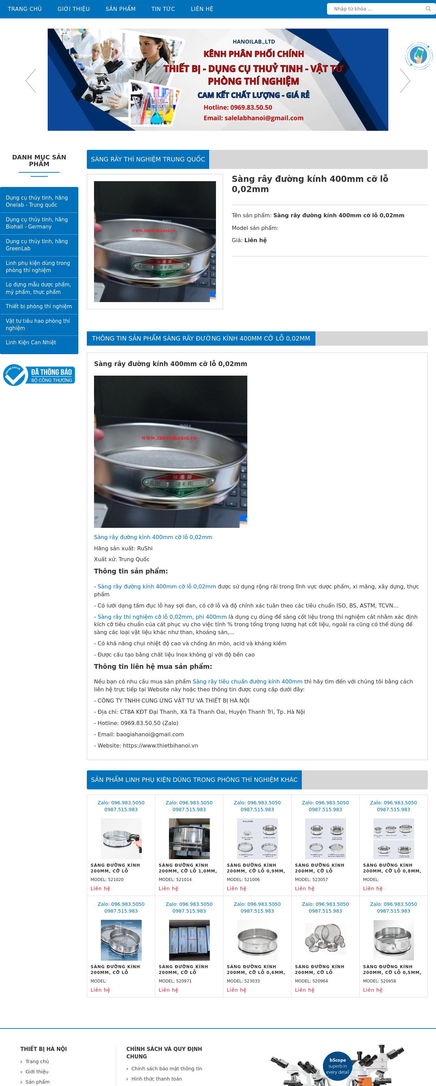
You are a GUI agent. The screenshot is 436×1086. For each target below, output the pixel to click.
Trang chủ (25, 9)
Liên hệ (202, 9)
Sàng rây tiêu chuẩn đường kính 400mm (247, 681)
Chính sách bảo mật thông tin (166, 1068)
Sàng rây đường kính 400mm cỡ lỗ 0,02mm (153, 537)
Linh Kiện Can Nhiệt (31, 343)
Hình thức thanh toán (156, 1079)
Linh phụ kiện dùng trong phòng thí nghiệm (38, 266)
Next (405, 80)
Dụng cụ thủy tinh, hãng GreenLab (37, 245)
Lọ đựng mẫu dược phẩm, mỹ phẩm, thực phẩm (38, 288)
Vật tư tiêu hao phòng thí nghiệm (38, 324)
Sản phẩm (121, 9)
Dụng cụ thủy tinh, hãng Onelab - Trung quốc (37, 201)
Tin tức (163, 9)
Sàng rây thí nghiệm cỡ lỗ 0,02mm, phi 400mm (162, 617)
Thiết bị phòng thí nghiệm (39, 306)
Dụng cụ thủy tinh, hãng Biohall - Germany (37, 223)
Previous (31, 80)
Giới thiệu (74, 9)
